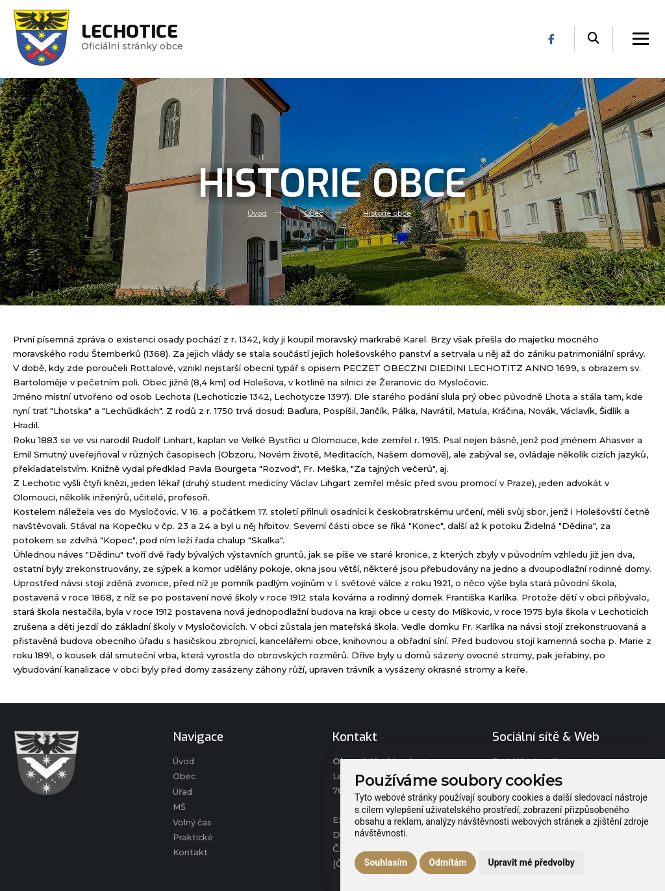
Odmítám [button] (447, 862)
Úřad (183, 793)
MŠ (179, 810)
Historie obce (388, 212)
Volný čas (193, 825)
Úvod (255, 212)
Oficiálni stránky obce (132, 39)
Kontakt (190, 857)
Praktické (193, 841)
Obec (313, 212)
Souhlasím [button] (386, 862)
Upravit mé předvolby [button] (531, 862)
